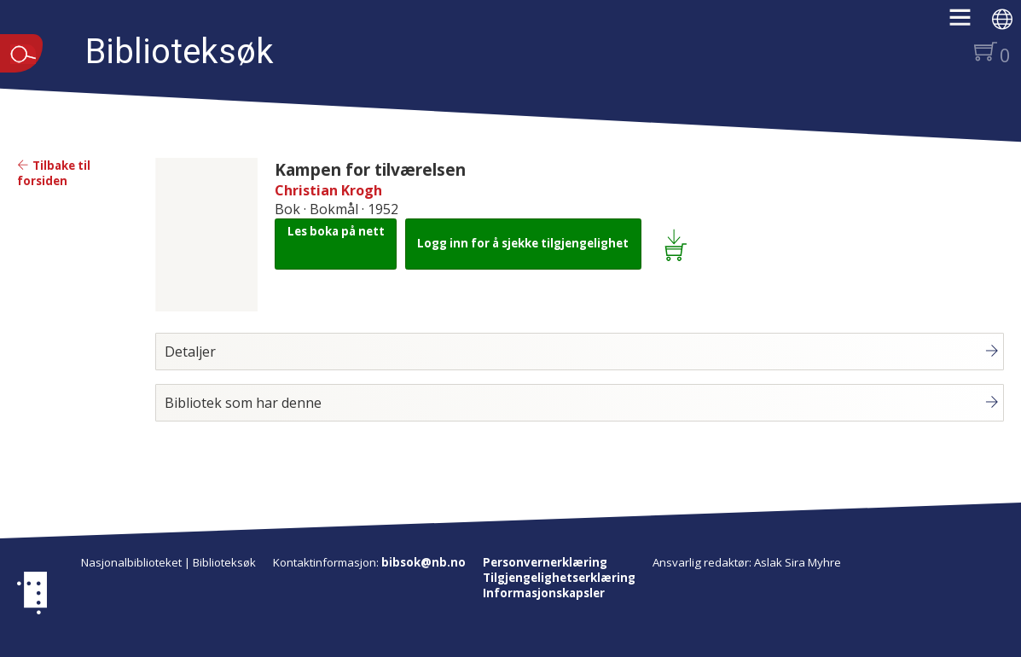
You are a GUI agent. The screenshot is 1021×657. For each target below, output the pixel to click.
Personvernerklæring (545, 562)
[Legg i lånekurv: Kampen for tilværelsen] (678, 244)
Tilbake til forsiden (53, 173)
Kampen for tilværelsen (370, 169)
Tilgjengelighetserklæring (559, 577)
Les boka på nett (336, 231)
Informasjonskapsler (544, 593)
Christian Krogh (328, 190)
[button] (968, 23)
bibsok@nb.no (423, 562)
